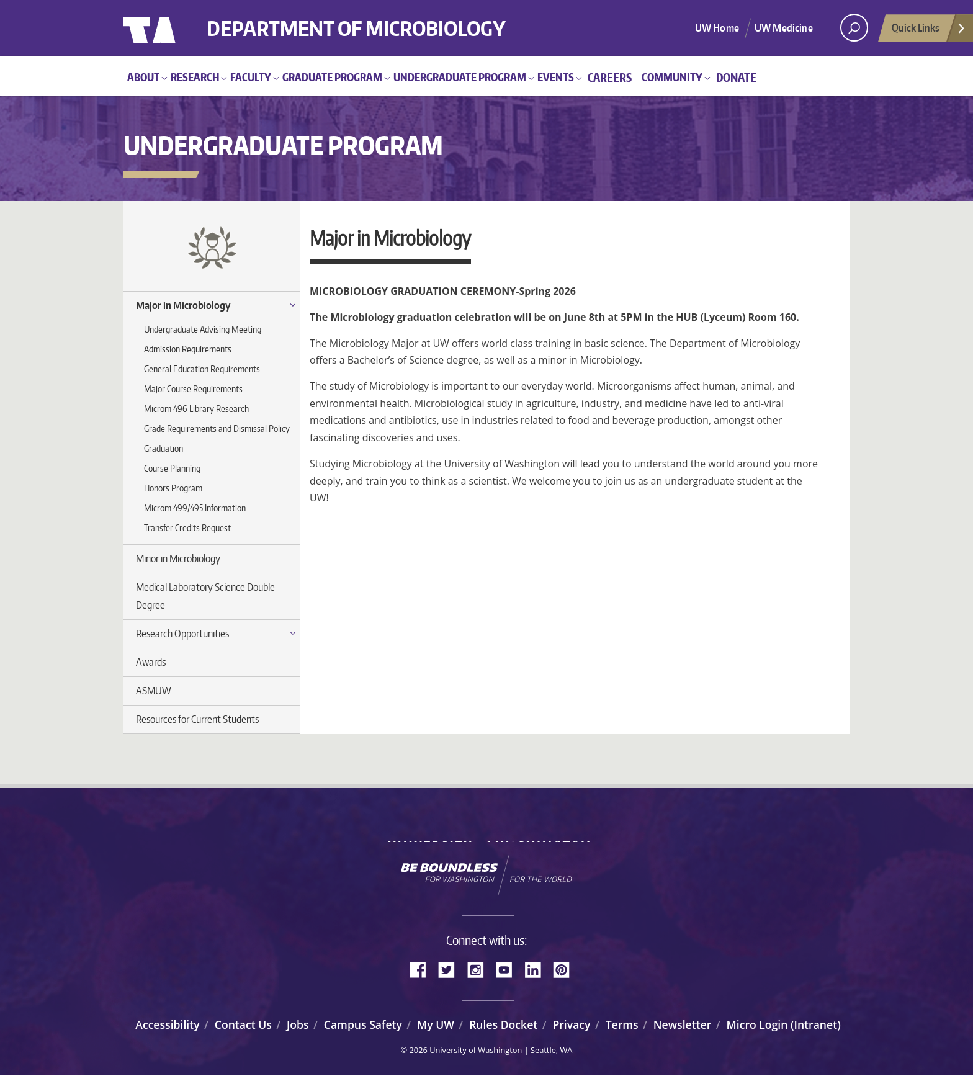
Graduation (163, 448)
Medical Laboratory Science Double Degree (205, 596)
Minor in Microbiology (178, 558)
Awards (151, 662)
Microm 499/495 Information (195, 508)
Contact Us (243, 1024)
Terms (622, 1024)
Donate (736, 77)
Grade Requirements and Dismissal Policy (217, 428)
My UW (435, 1024)
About (143, 77)
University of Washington (174, 28)
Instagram (480, 968)
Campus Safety (363, 1024)
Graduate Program (332, 77)
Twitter (451, 968)
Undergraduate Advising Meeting (202, 329)
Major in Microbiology (183, 305)
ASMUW (153, 690)
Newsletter (682, 1024)
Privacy (571, 1024)
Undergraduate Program (459, 77)
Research (195, 77)
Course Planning (172, 468)
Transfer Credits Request (187, 527)
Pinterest (566, 968)
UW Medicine (784, 27)
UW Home (717, 27)
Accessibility (167, 1024)
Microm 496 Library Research (196, 408)
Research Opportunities (182, 633)
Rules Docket (503, 1024)
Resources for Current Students (197, 719)
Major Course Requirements (193, 388)
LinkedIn (537, 968)
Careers (610, 77)
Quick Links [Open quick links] (929, 31)
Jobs (298, 1024)
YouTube (509, 968)
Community (672, 77)
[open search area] (854, 28)
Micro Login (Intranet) (784, 1024)
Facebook (423, 968)
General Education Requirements (202, 369)
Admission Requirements (187, 349)
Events (555, 77)
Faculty (250, 77)
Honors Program (173, 488)
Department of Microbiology (386, 20)
